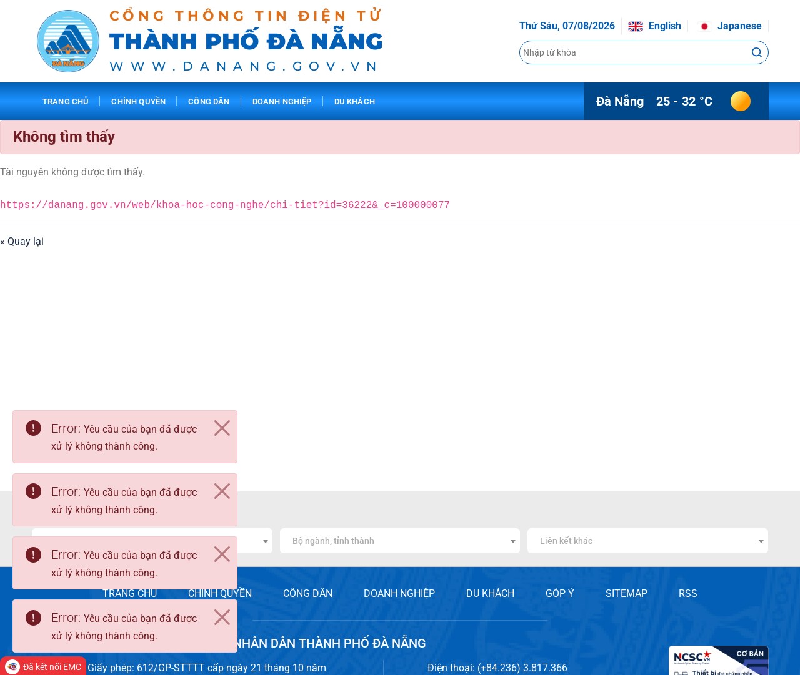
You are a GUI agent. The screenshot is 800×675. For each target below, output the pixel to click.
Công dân (208, 101)
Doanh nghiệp (282, 101)
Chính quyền (138, 101)
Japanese (729, 26)
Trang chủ (65, 101)
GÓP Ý (560, 593)
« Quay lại (22, 241)
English (654, 26)
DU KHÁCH (490, 593)
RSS (688, 593)
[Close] (222, 428)
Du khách (354, 101)
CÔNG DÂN (307, 593)
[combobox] (400, 540)
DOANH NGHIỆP (399, 593)
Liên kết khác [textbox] (566, 541)
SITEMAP (627, 593)
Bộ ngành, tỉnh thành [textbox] (333, 541)
